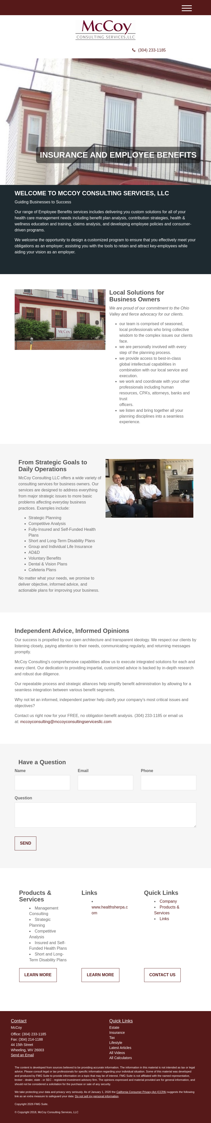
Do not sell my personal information (96, 1096)
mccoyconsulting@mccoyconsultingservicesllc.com (65, 722)
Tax (112, 1038)
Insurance (117, 1033)
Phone (147, 771)
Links (164, 919)
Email (83, 771)
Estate (114, 1027)
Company (168, 901)
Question (23, 798)
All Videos (117, 1053)
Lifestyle (115, 1043)
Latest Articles (120, 1048)
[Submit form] (25, 843)
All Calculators (120, 1058)
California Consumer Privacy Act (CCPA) (141, 1091)
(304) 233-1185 (149, 50)
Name (20, 771)
